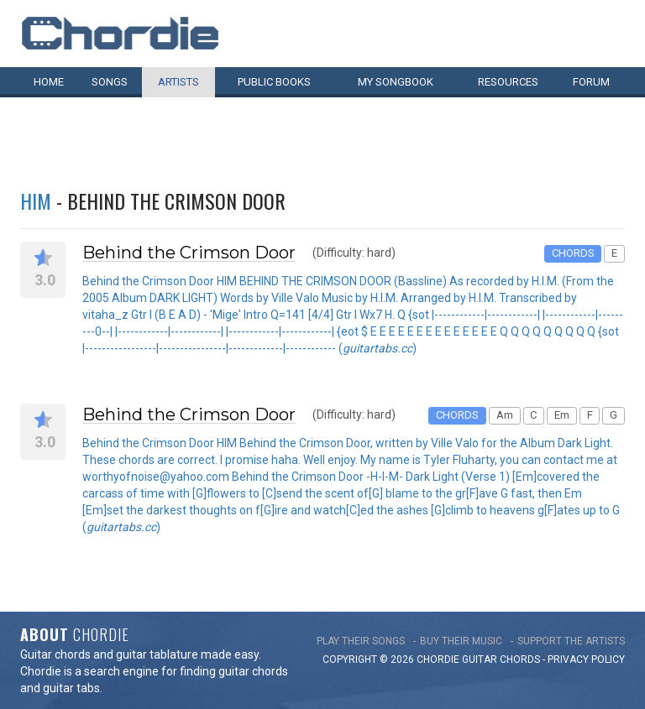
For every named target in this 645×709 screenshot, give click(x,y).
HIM (35, 200)
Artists (178, 82)
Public (274, 82)
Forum (591, 82)
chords (520, 659)
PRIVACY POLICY (586, 659)
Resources (508, 82)
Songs (110, 82)
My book (395, 82)
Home (49, 82)
